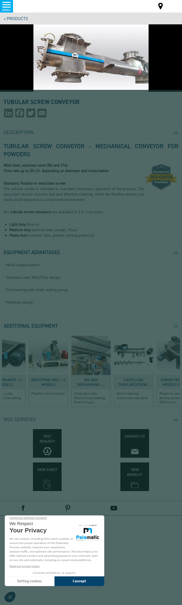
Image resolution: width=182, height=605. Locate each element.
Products (17, 18)
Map (160, 6)
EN (172, 5)
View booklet (135, 472)
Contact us (135, 436)
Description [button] (91, 132)
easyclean (12, 194)
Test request (47, 438)
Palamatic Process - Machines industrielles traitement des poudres (29, 6)
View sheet (47, 469)
